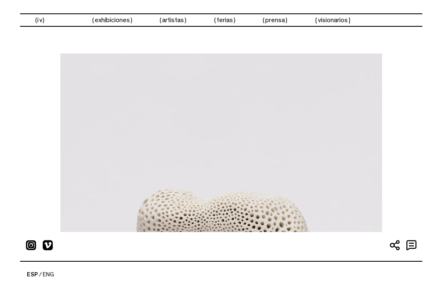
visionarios (333, 20)
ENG (48, 275)
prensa (275, 20)
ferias (225, 20)
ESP (32, 275)
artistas (173, 20)
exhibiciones (112, 20)
